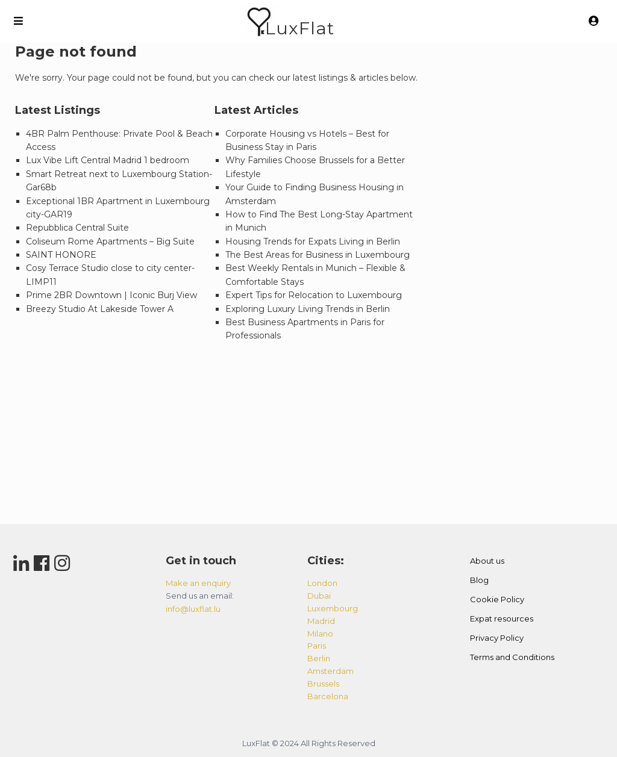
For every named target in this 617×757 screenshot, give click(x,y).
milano (320, 633)
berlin (318, 658)
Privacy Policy (497, 638)
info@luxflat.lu (193, 609)
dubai (319, 595)
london (322, 583)
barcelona (327, 696)
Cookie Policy (497, 599)
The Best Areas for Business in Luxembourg (317, 254)
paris (316, 645)
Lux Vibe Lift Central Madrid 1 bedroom (107, 160)
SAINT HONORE (61, 254)
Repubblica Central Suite (77, 227)
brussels (323, 683)
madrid (321, 621)
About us (487, 560)
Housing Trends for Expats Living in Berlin (312, 241)
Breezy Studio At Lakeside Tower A (100, 309)
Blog (479, 580)
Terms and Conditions (512, 657)
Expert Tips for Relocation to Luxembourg (313, 295)
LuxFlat (299, 28)
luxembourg (332, 608)
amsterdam (330, 671)
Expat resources (501, 618)
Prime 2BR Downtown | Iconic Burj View (111, 295)
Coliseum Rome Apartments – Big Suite (110, 241)
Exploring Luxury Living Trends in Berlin (307, 309)
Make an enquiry (198, 583)
